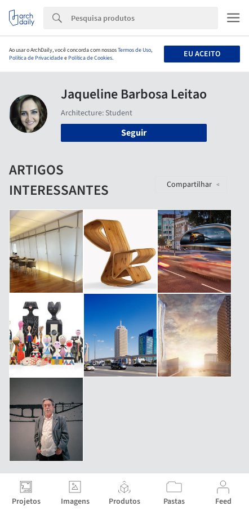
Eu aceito (202, 54)
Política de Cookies (90, 58)
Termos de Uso (134, 50)
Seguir (133, 133)
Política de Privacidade (36, 58)
